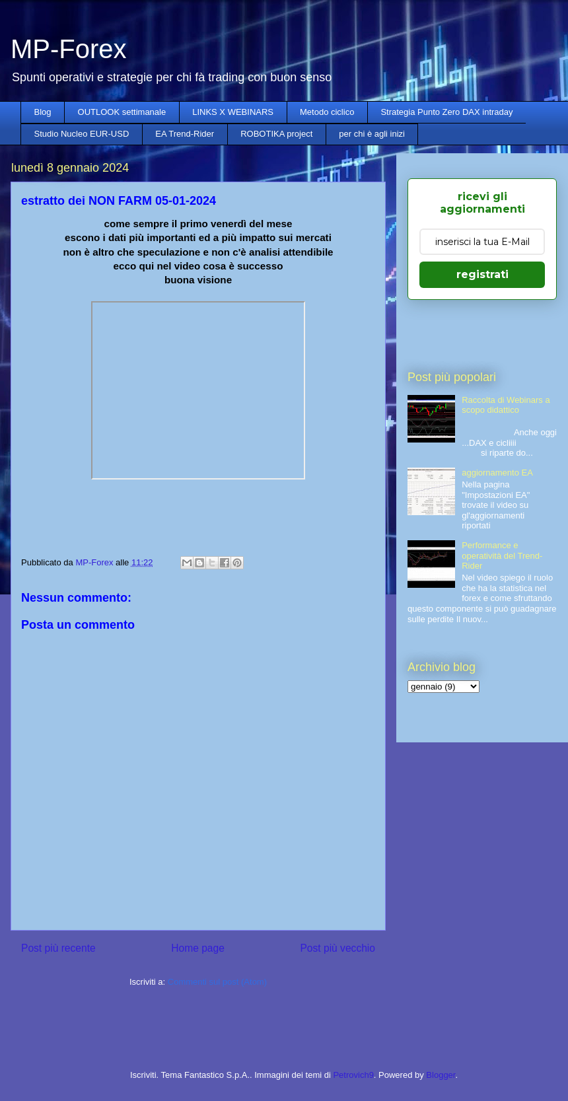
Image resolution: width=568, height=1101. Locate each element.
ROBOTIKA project (276, 134)
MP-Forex (69, 48)
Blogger (440, 1075)
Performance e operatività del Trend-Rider (502, 555)
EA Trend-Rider (184, 134)
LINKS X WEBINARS (232, 112)
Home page (198, 948)
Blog (43, 112)
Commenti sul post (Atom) (217, 982)
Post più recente (58, 948)
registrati (482, 274)
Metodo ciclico (327, 112)
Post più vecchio (337, 948)
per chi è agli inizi (372, 134)
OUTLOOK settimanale (122, 112)
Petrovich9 (353, 1075)
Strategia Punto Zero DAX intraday (446, 112)
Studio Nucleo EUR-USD (81, 134)
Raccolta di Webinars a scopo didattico (506, 405)
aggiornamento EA (497, 473)
